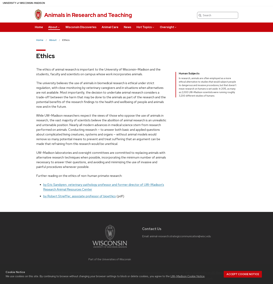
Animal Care (110, 27)
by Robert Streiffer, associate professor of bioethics (79, 196)
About (54, 27)
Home (39, 27)
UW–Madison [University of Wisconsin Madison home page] (24, 3)
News (127, 27)
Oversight (168, 27)
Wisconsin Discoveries (80, 27)
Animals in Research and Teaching (88, 15)
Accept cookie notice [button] (243, 274)
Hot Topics (145, 27)
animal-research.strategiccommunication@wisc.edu (180, 236)
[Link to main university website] (109, 248)
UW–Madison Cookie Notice (187, 276)
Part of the (109, 259)
